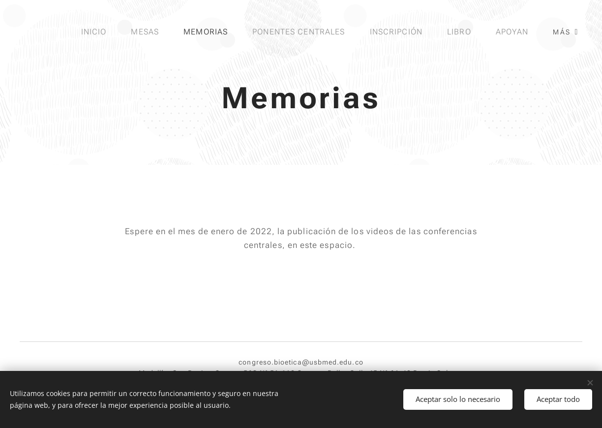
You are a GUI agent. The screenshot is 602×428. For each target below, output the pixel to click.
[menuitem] (93, 32)
